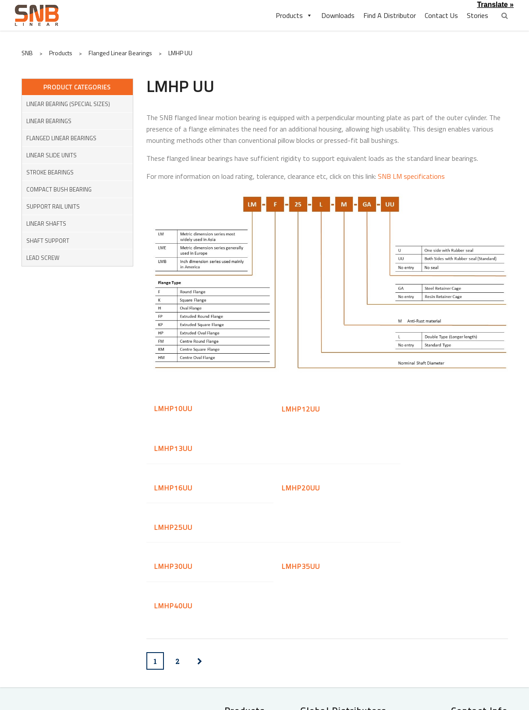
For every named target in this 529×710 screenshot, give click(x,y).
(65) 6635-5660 (436, 608)
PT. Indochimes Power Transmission (353, 637)
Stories (477, 15)
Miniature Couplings (123, 656)
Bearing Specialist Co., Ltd (348, 654)
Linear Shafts (46, 223)
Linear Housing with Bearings (221, 632)
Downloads (338, 15)
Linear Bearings (48, 121)
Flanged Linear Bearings (61, 138)
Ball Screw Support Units (228, 656)
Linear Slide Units (51, 155)
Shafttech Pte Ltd (358, 607)
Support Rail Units (53, 206)
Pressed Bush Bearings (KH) (223, 619)
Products (294, 15)
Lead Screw (43, 257)
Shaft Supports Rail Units (114, 644)
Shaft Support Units (235, 644)
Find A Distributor (389, 15)
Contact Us (441, 15)
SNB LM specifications (411, 176)
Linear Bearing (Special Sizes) (68, 103)
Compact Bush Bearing (59, 189)
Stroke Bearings (50, 172)
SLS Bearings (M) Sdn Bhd (348, 619)
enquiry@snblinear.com (447, 621)
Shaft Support (47, 240)
